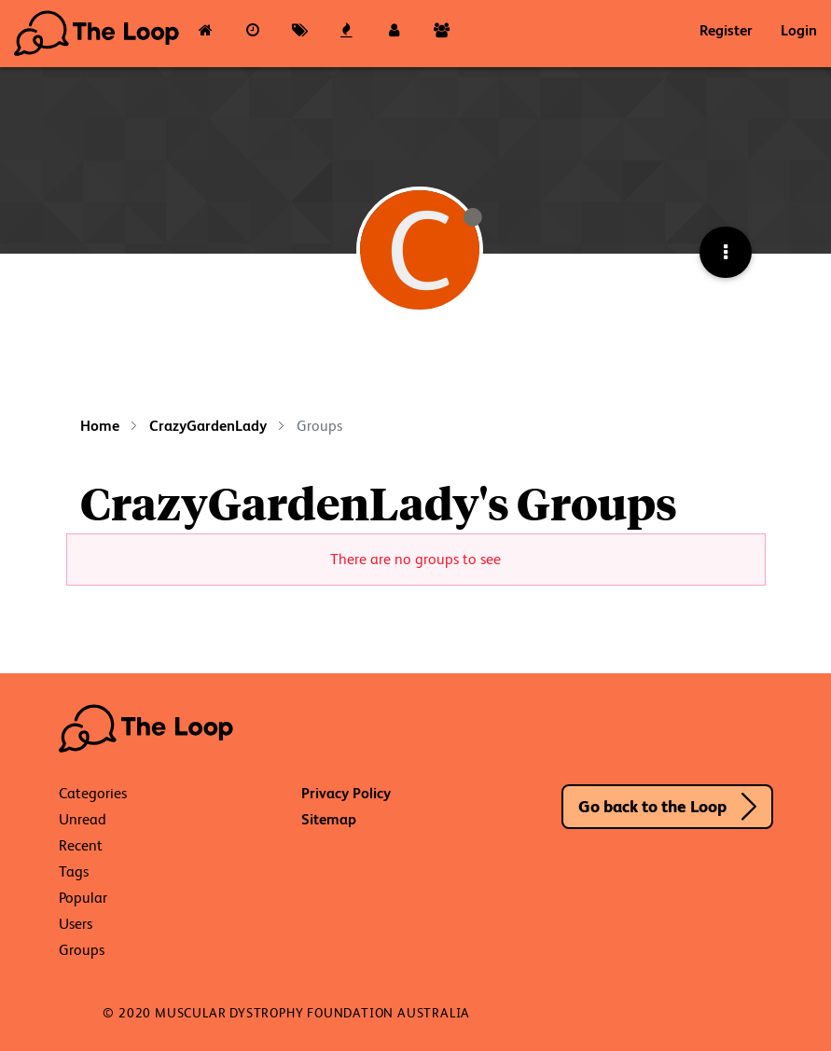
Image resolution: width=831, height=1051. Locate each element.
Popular (83, 897)
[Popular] (347, 33)
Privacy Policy (346, 793)
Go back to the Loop (652, 806)
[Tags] (300, 33)
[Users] (394, 33)
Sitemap (328, 819)
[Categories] (205, 33)
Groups (81, 950)
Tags (74, 871)
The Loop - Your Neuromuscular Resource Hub (98, 33)
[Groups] (441, 33)
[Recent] (253, 33)
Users (75, 924)
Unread (82, 819)
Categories (93, 793)
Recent (81, 845)
